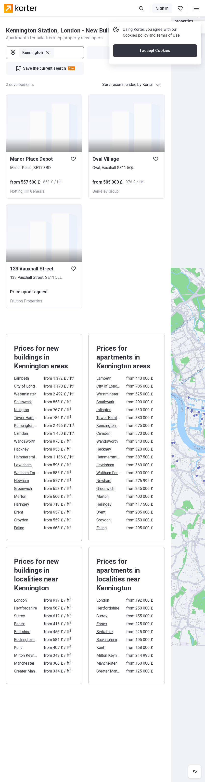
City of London (26, 386)
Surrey (19, 616)
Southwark (23, 402)
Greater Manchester (26, 671)
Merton (20, 496)
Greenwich (23, 488)
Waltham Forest (26, 472)
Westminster (25, 394)
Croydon (21, 520)
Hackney (21, 449)
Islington (21, 409)
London (20, 600)
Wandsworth (24, 441)
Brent (18, 512)
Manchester (24, 663)
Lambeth (21, 378)
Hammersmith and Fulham (26, 457)
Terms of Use (168, 35)
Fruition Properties (26, 301)
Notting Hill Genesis (27, 191)
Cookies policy (135, 35)
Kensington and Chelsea (26, 425)
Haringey (21, 504)
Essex (19, 624)
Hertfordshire (25, 608)
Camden (21, 433)
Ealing (19, 528)
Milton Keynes (26, 655)
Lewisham (23, 465)
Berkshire (22, 631)
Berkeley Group (105, 191)
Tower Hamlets (26, 417)
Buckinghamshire (26, 639)
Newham (21, 480)
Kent (18, 647)
